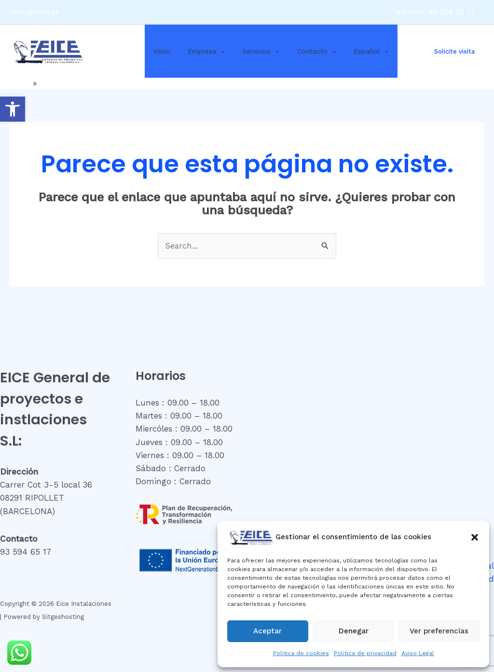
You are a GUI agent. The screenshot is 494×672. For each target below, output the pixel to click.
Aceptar (267, 631)
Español (353, 51)
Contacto (303, 51)
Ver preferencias (439, 631)
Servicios (251, 51)
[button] (12, 109)
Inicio (159, 51)
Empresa (200, 51)
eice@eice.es (35, 11)
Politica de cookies (301, 653)
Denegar (354, 631)
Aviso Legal (417, 653)
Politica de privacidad (365, 653)
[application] (214, 51)
